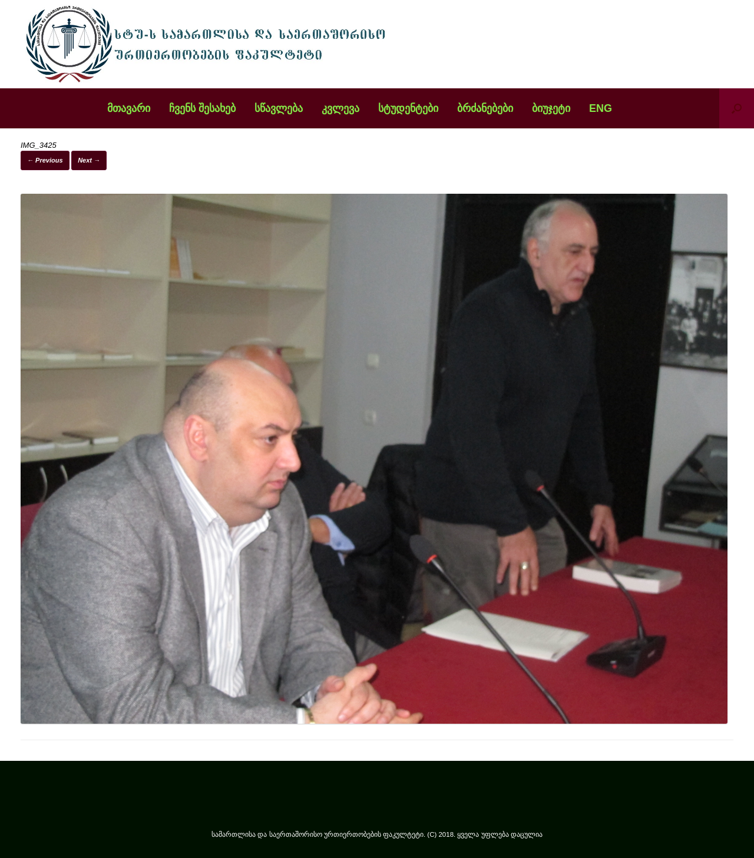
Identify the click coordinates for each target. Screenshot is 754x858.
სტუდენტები (408, 108)
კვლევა (340, 108)
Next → (89, 160)
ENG (600, 108)
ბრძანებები (485, 108)
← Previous (45, 160)
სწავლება (278, 108)
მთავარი (128, 108)
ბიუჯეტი (551, 108)
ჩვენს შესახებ (202, 108)
